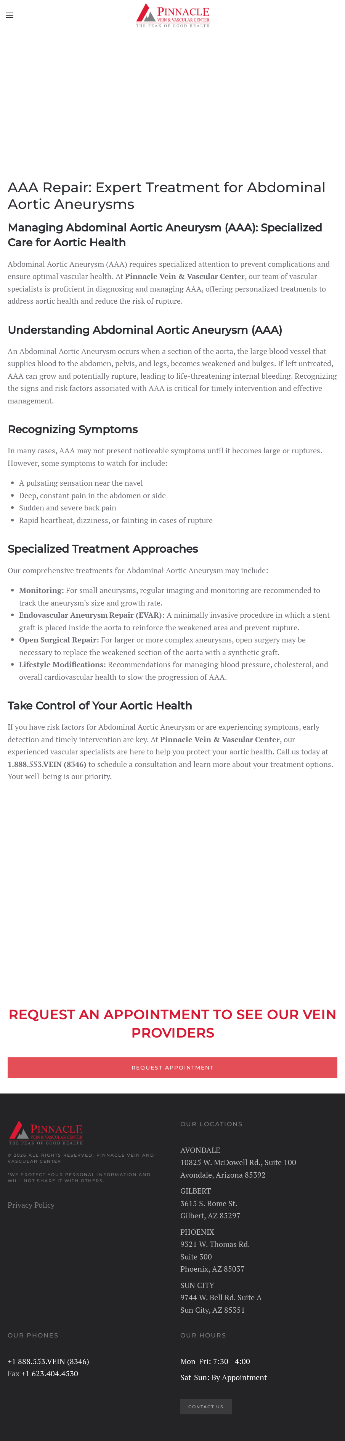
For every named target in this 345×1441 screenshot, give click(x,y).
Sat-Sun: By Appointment (223, 1377)
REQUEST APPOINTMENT (173, 1067)
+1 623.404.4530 (49, 1373)
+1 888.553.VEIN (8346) (48, 1361)
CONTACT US (206, 1406)
